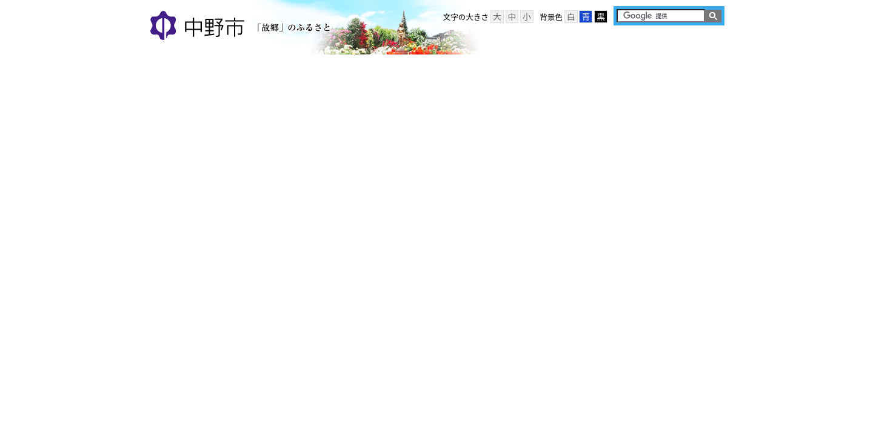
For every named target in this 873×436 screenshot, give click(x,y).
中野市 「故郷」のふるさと (242, 26)
